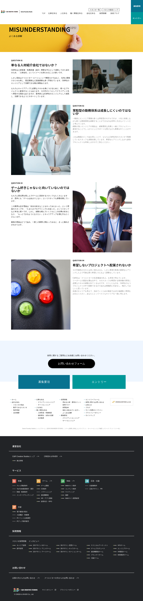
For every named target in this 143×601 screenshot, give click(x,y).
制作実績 (16, 410)
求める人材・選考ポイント (72, 402)
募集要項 (136, 6)
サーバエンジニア (44, 405)
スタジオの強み (18, 405)
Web (71, 481)
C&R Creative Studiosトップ (25, 456)
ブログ (88, 407)
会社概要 (16, 413)
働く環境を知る (76, 13)
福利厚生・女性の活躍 (45, 415)
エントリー (137, 18)
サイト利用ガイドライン (94, 410)
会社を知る (91, 13)
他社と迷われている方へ (71, 410)
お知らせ (89, 405)
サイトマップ (90, 415)
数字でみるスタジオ (20, 407)
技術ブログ (114, 13)
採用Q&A (66, 407)
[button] (53, 13)
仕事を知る (52, 13)
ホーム (14, 399)
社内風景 (41, 418)
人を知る (63, 13)
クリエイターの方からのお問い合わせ (62, 578)
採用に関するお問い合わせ (95, 402)
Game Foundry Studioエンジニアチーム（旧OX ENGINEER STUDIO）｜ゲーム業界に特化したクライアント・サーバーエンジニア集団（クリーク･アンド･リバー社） (71, 428)
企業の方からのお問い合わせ (26, 578)
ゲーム (47, 481)
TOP (43, 13)
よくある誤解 (67, 413)
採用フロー (66, 405)
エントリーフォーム (92, 399)
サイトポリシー (47, 590)
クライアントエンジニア (46, 402)
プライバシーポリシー (93, 413)
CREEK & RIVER (53, 456)
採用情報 (102, 13)
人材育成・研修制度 (45, 413)
